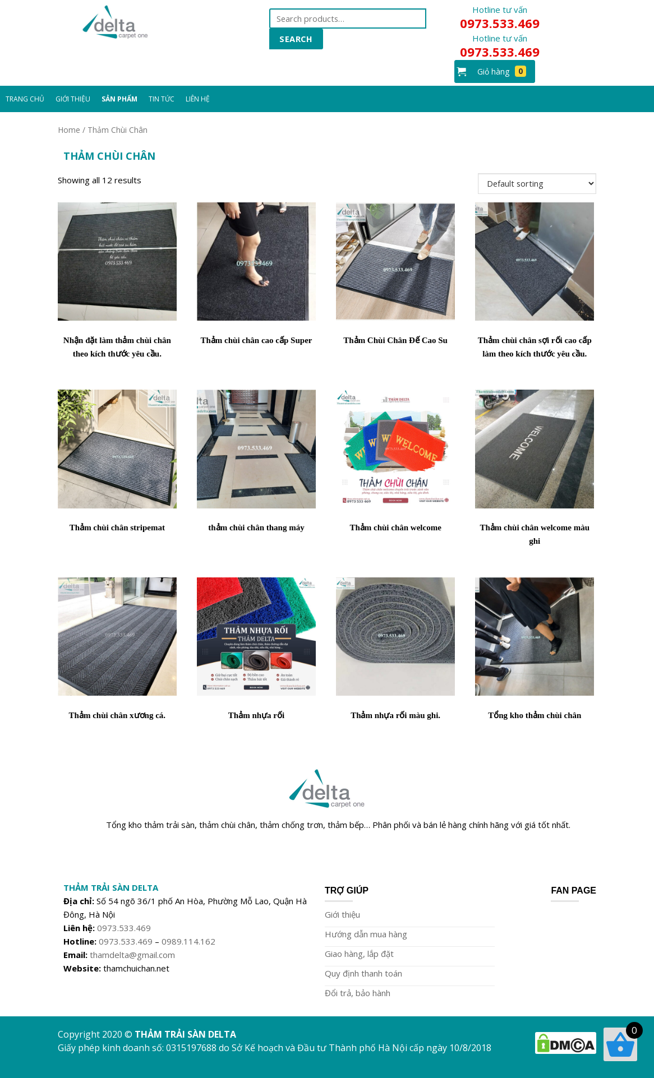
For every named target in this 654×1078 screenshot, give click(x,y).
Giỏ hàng (501, 71)
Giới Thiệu (73, 99)
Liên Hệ (198, 99)
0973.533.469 (124, 927)
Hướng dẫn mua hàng (366, 934)
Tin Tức (161, 99)
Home (69, 129)
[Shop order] (537, 183)
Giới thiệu (342, 914)
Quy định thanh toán (363, 973)
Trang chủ (25, 99)
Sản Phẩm (119, 99)
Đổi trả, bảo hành (357, 992)
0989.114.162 (188, 941)
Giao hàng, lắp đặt (359, 953)
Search (295, 38)
